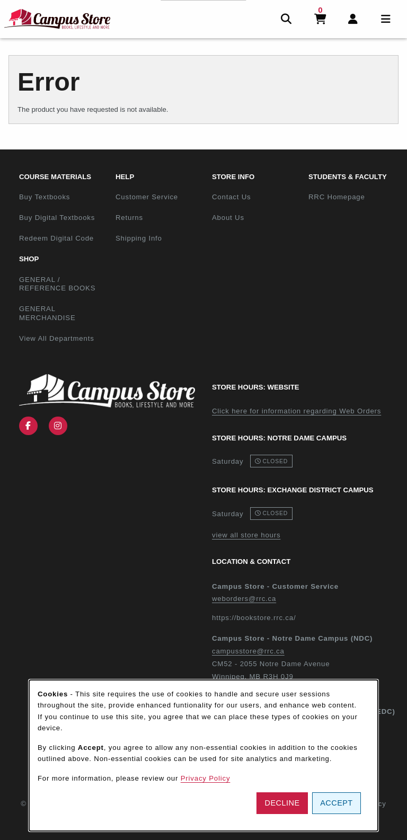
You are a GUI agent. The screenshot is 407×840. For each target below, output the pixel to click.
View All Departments (56, 338)
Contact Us (231, 197)
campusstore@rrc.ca (248, 651)
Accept (336, 803)
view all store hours (246, 535)
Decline (282, 803)
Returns (129, 218)
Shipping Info (139, 238)
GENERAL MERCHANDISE (47, 313)
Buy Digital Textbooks (57, 218)
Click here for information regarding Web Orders (296, 411)
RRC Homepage (352, 196)
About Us (228, 218)
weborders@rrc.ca (244, 599)
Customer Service (147, 197)
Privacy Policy (206, 778)
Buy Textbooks (44, 197)
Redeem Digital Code (56, 238)
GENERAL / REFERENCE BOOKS (57, 284)
